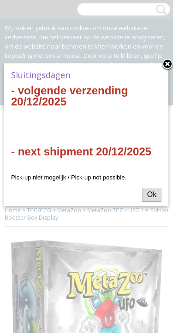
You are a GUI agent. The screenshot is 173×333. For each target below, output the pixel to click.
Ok (151, 194)
